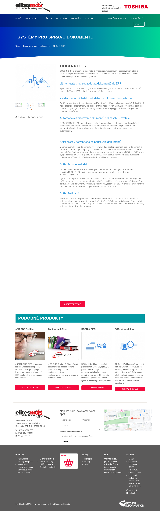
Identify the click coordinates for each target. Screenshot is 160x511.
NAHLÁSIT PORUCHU (117, 18)
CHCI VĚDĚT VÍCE (72, 304)
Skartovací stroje (47, 459)
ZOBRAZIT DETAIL (30, 388)
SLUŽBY (46, 18)
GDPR (131, 467)
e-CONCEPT (61, 18)
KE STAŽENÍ (137, 18)
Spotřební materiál (47, 467)
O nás (131, 459)
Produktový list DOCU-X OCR (30, 117)
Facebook (131, 490)
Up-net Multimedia (62, 504)
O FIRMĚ (75, 18)
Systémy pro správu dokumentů (36, 46)
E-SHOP (139, 24)
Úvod (18, 46)
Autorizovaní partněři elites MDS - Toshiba (135, 483)
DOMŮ (18, 18)
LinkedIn (131, 493)
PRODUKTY (30, 18)
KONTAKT (89, 18)
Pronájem (88, 459)
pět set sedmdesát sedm (71, 432)
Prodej (87, 461)
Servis (86, 464)
